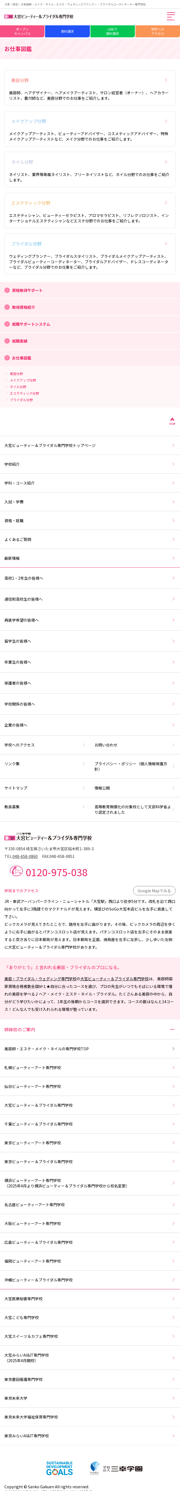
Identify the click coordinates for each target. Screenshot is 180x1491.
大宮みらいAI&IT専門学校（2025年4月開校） (90, 1357)
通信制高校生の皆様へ (90, 599)
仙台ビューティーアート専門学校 (90, 1086)
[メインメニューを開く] (171, 17)
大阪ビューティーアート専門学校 (90, 1223)
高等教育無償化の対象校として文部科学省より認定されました (135, 809)
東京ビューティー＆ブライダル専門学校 (90, 1161)
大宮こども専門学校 (90, 1317)
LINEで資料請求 (112, 31)
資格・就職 (90, 520)
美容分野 (90, 80)
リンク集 (45, 763)
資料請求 (67, 31)
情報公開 (135, 788)
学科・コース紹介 (90, 483)
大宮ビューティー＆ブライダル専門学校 (114, 978)
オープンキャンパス (22, 31)
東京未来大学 (90, 1398)
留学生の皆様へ (90, 641)
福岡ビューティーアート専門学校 (90, 1261)
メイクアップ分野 (90, 121)
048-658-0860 (25, 856)
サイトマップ (45, 788)
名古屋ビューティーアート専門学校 (90, 1204)
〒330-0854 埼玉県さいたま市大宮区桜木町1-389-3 (49, 848)
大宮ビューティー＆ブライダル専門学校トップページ (90, 445)
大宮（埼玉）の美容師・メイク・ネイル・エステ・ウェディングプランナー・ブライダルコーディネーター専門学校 (75, 4)
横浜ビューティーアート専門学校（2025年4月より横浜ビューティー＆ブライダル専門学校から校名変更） (90, 1183)
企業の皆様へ (90, 725)
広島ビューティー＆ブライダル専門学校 (90, 1242)
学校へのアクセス (157, 31)
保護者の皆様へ (90, 683)
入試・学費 (90, 501)
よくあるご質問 (90, 539)
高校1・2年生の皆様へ (90, 578)
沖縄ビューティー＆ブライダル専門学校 (90, 1280)
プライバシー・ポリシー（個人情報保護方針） (135, 766)
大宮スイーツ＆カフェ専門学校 (90, 1336)
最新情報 (90, 558)
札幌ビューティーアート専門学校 (90, 1067)
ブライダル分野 (90, 243)
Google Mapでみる (154, 890)
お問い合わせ (135, 745)
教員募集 (45, 806)
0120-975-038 (56, 871)
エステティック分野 (90, 202)
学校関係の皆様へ (90, 704)
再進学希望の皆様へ (90, 620)
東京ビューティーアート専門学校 (90, 1142)
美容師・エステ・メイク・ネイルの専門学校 (90, 1048)
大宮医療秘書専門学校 (90, 1298)
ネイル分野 (90, 162)
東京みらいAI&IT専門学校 (90, 1435)
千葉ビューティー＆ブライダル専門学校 (90, 1124)
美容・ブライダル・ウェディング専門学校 (40, 978)
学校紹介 (90, 464)
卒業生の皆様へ (90, 662)
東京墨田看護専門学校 (90, 1379)
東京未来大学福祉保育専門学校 (90, 1417)
